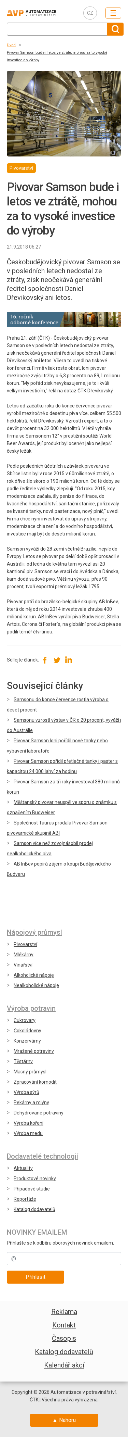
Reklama (64, 1312)
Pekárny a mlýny (31, 1102)
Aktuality (23, 1168)
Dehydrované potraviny (38, 1112)
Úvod (11, 45)
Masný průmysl (30, 1071)
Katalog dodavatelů (34, 1209)
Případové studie (32, 1189)
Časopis (64, 1338)
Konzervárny (27, 1041)
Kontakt (64, 1325)
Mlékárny (23, 954)
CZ (90, 13)
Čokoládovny (27, 1030)
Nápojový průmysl (34, 932)
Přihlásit (35, 1277)
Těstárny (23, 1061)
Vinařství (23, 965)
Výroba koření (28, 1123)
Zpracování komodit (35, 1082)
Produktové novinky (35, 1178)
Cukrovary (24, 1020)
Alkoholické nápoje (34, 975)
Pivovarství (25, 944)
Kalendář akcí (64, 1365)
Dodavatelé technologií (42, 1156)
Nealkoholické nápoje (36, 985)
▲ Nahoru (64, 1420)
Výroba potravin (31, 1008)
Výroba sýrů (26, 1092)
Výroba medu (28, 1133)
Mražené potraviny (34, 1051)
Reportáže (25, 1199)
